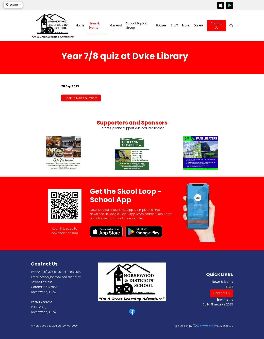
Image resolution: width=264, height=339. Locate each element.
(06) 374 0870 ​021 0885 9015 (61, 272)
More (185, 25)
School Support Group (137, 25)
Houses (161, 25)
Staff (174, 25)
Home (80, 25)
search (231, 25)
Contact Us (216, 25)
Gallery (198, 25)
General (116, 25)
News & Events (94, 25)
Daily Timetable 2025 (218, 304)
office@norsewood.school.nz (60, 277)
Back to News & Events (81, 98)
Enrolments (225, 300)
